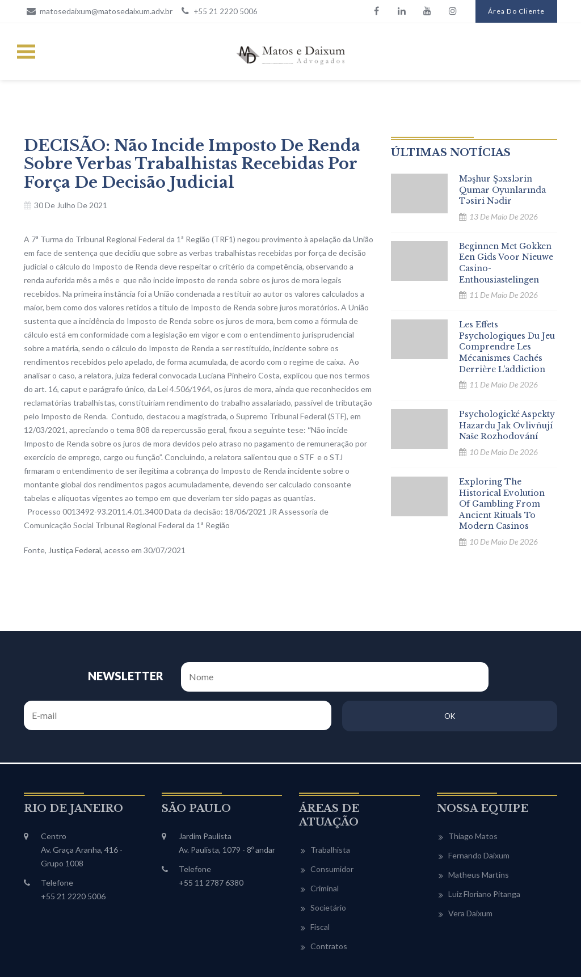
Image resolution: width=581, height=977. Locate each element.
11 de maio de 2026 (503, 295)
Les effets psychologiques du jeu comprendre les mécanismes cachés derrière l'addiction (507, 346)
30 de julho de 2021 (70, 205)
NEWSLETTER (80, 672)
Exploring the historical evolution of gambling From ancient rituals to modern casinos (502, 504)
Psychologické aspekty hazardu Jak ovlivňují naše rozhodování (507, 425)
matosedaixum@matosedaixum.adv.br (98, 11)
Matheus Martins (478, 828)
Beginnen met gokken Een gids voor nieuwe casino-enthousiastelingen (506, 263)
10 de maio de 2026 (503, 452)
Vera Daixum (470, 866)
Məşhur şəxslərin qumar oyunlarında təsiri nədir (502, 190)
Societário (328, 861)
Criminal (324, 842)
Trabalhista (330, 803)
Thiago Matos (473, 789)
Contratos (328, 899)
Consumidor (331, 822)
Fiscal (320, 880)
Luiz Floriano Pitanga (484, 847)
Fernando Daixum (479, 809)
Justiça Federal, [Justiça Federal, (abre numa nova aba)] (75, 550)
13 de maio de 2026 (503, 216)
